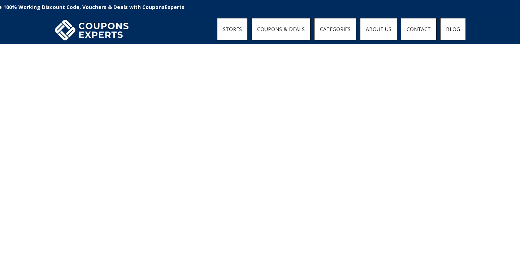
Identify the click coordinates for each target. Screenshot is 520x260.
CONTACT (419, 29)
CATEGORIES (335, 29)
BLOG (453, 29)
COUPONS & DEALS (281, 29)
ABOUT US (378, 29)
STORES (232, 29)
